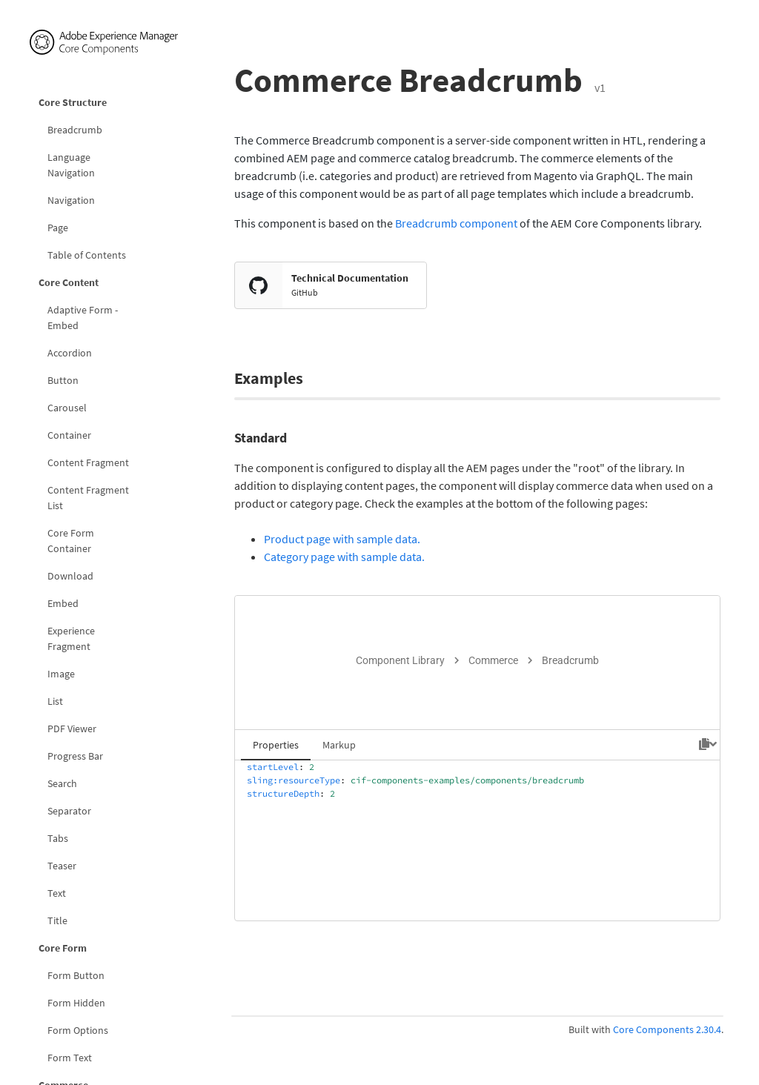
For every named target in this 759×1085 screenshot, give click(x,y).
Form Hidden (76, 1002)
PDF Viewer (71, 728)
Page (57, 227)
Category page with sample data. (344, 556)
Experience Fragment (71, 638)
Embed (63, 603)
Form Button (76, 975)
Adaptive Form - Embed (82, 317)
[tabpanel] (477, 840)
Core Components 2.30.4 (667, 1029)
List (55, 701)
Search (62, 783)
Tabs (57, 838)
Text (56, 893)
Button (63, 380)
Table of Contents (86, 255)
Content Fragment (88, 462)
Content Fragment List (88, 497)
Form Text (69, 1057)
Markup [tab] (339, 744)
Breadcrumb (74, 129)
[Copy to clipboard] (704, 744)
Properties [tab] (276, 744)
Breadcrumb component (456, 223)
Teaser (61, 865)
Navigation (71, 200)
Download (70, 576)
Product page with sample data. (342, 538)
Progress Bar (75, 756)
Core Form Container (70, 540)
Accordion (69, 352)
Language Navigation (71, 164)
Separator (69, 810)
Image (61, 673)
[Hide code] (713, 744)
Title (57, 920)
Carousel (67, 407)
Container (69, 435)
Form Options (77, 1030)
